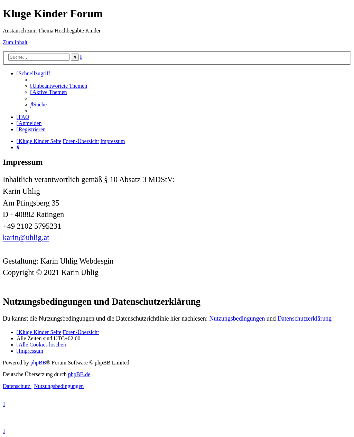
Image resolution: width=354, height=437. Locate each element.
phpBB (38, 362)
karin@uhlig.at (26, 237)
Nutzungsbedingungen (237, 318)
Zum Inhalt (15, 42)
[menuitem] (58, 86)
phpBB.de (79, 374)
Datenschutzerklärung (304, 318)
